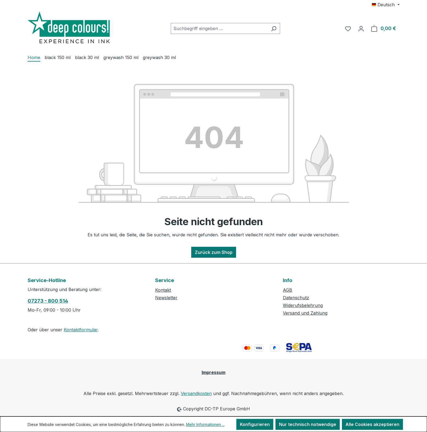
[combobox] (219, 28)
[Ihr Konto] (361, 28)
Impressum (213, 372)
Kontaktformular (81, 329)
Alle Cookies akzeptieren (372, 424)
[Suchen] (273, 28)
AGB (287, 290)
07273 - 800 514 (48, 301)
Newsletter (166, 297)
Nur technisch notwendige (307, 424)
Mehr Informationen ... (205, 424)
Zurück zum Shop (214, 252)
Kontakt (163, 290)
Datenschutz (296, 297)
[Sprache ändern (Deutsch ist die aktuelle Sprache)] (385, 4)
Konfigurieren (255, 424)
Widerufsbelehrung (303, 305)
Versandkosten (196, 393)
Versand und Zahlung (305, 313)
